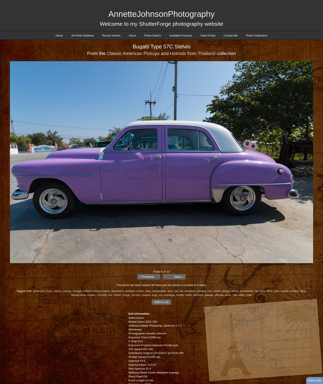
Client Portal (207, 35)
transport (190, 291)
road (249, 294)
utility (242, 294)
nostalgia (169, 294)
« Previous (147, 276)
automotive (246, 291)
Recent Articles (111, 35)
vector (140, 291)
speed (284, 291)
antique (294, 291)
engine (91, 294)
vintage (77, 291)
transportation (101, 291)
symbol (201, 291)
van (235, 294)
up (256, 291)
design (226, 291)
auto (170, 291)
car (176, 291)
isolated (130, 291)
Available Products (180, 35)
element (198, 294)
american (38, 291)
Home (59, 35)
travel (217, 291)
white (228, 294)
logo (154, 294)
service (135, 294)
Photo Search (152, 35)
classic (57, 291)
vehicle (87, 291)
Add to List (161, 302)
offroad (219, 294)
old (181, 291)
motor (235, 291)
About (132, 35)
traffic (188, 294)
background (78, 294)
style (262, 291)
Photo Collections (256, 35)
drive (270, 291)
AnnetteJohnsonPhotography (161, 14)
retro (148, 291)
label (303, 291)
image (126, 294)
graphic (146, 294)
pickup (67, 291)
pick (276, 291)
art (160, 294)
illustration (117, 291)
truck (49, 291)
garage (209, 294)
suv (110, 294)
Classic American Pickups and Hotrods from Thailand (161, 53)
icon (209, 291)
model (180, 294)
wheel (117, 294)
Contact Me (231, 35)
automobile (159, 291)
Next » (178, 276)
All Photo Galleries (82, 35)
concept (102, 294)
